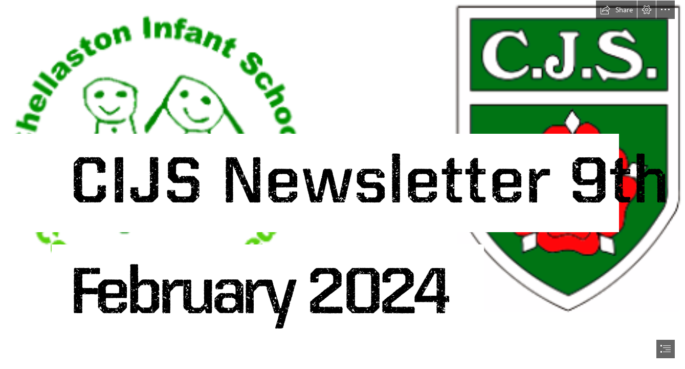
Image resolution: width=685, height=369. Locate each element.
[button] (616, 10)
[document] (342, 184)
